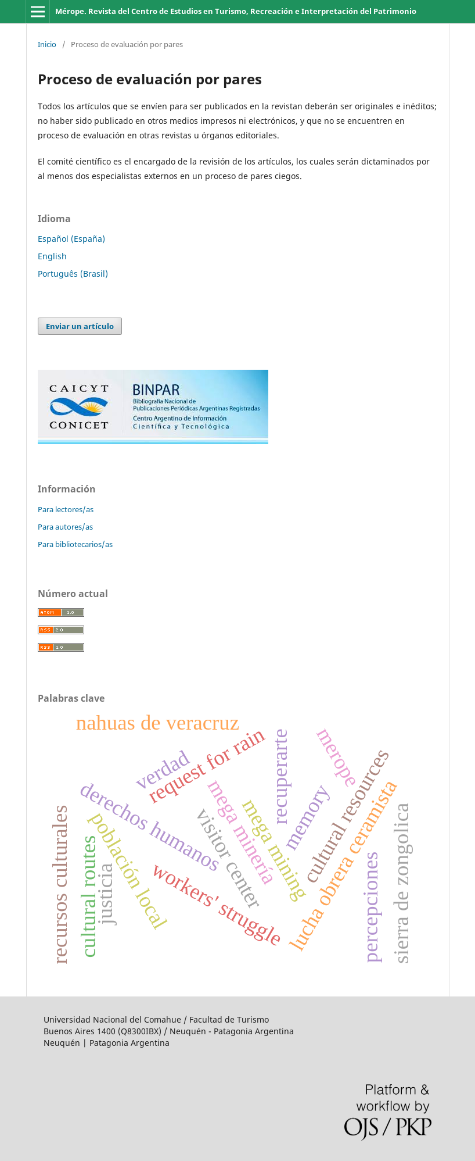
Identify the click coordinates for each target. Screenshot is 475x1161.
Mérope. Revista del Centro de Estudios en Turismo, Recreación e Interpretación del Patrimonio (235, 11)
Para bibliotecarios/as (75, 544)
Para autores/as (65, 526)
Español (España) (71, 238)
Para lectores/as (65, 509)
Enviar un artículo (80, 326)
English (52, 256)
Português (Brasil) (73, 273)
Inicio (47, 44)
